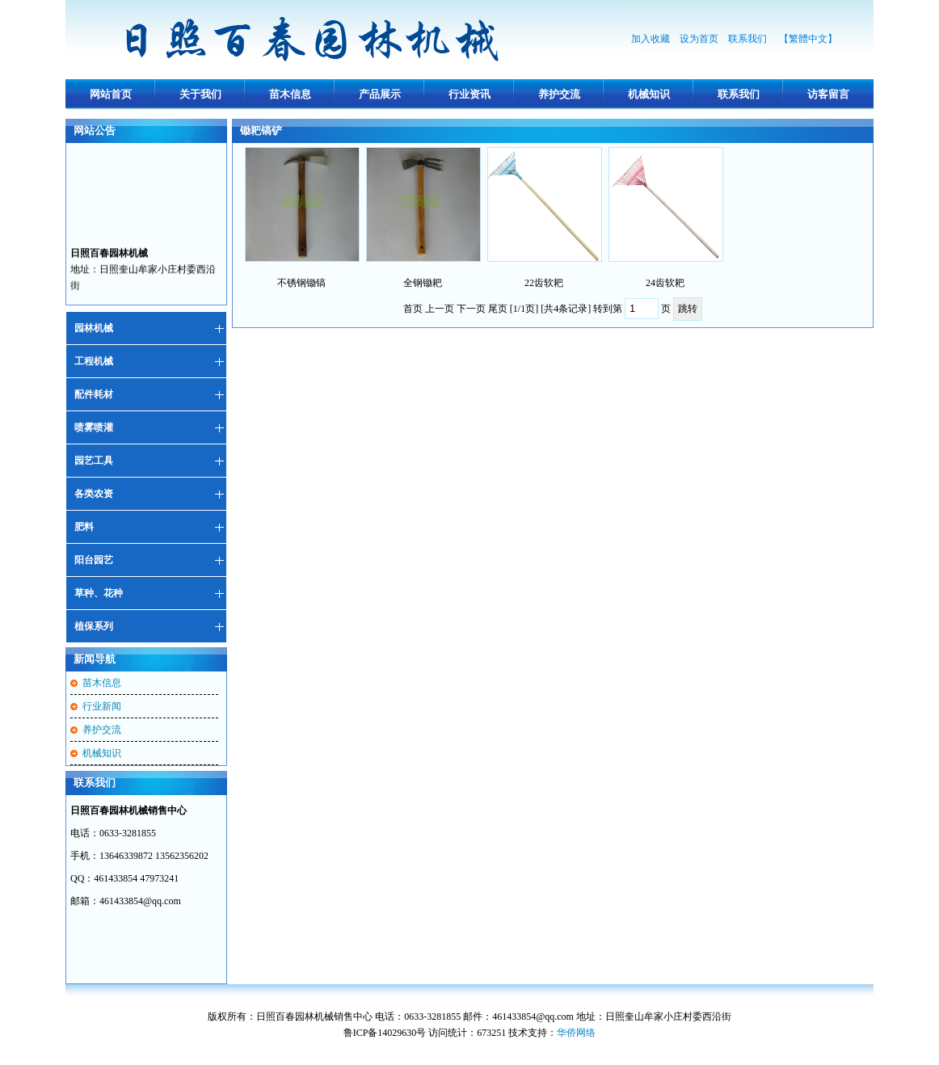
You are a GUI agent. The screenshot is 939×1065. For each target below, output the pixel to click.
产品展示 (380, 94)
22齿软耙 (543, 282)
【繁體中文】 (808, 38)
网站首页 (111, 94)
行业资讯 (469, 94)
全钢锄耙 (422, 282)
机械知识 (649, 94)
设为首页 (699, 38)
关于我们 (200, 94)
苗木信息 (290, 94)
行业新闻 (101, 706)
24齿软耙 (665, 282)
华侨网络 (576, 1032)
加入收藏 (650, 38)
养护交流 (559, 94)
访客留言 (828, 94)
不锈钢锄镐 (301, 282)
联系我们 (748, 38)
